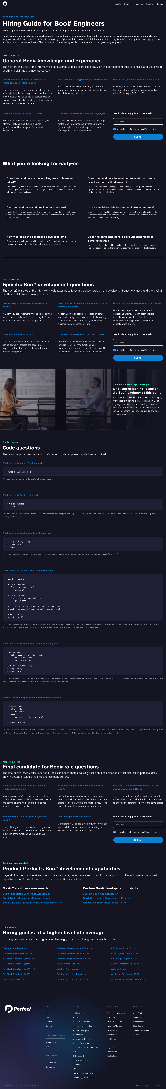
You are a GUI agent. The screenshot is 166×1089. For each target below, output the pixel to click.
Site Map (157, 1085)
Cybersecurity (79, 1056)
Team (48, 1017)
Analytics (77, 1017)
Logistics (110, 1047)
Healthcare (111, 1039)
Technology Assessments (84, 1077)
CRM (75, 1052)
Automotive (111, 1017)
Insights (136, 1034)
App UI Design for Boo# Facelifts (104, 902)
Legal (109, 1043)
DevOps (76, 1064)
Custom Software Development (86, 1047)
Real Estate (112, 1056)
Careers (49, 1026)
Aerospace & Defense (116, 1013)
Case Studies (138, 1013)
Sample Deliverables (141, 1030)
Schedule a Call (52, 1063)
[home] (5, 3)
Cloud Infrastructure (81, 1043)
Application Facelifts (81, 1022)
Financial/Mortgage (115, 1026)
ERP (75, 1069)
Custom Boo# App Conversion (102, 893)
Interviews (137, 1017)
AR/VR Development (82, 1030)
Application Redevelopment (84, 1026)
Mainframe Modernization (84, 1073)
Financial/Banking (114, 1022)
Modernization (52, 1042)
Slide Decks (138, 1026)
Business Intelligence (82, 1039)
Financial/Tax (112, 1030)
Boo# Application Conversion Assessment (29, 893)
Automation (78, 1034)
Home (136, 1085)
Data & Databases (80, 1060)
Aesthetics (50, 1046)
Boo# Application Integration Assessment (29, 898)
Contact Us (50, 1067)
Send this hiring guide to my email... (133, 113)
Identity (49, 1013)
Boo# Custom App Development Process (109, 898)
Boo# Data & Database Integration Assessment (32, 902)
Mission (49, 1022)
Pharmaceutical (113, 1052)
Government (112, 1034)
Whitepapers (138, 1022)
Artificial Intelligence (81, 1013)
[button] (118, 3)
